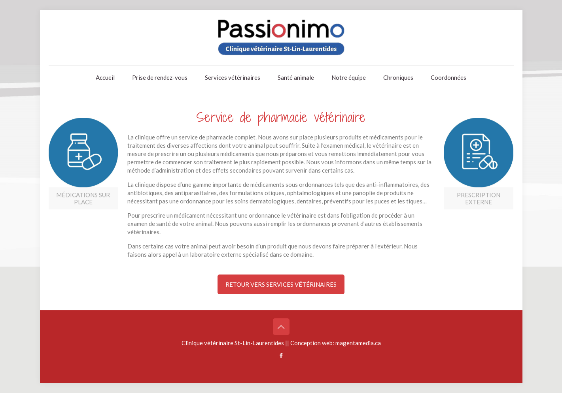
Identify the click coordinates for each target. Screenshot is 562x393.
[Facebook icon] (281, 355)
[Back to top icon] (281, 326)
